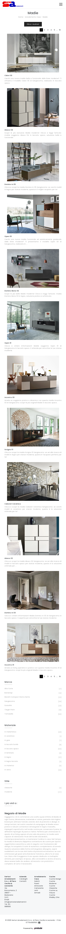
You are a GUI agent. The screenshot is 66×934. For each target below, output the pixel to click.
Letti (36, 890)
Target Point (33, 710)
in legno (33, 757)
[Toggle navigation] (61, 4)
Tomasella (33, 714)
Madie (45, 17)
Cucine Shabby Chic (54, 896)
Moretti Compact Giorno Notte (33, 697)
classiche (33, 788)
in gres (33, 740)
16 (60, 30)
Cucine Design (55, 879)
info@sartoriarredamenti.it (15, 902)
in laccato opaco (33, 749)
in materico (33, 765)
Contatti (22, 881)
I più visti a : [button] (11, 803)
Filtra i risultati (33, 24)
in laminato (33, 753)
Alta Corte (33, 688)
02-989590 (8, 905)
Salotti (37, 881)
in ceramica (33, 736)
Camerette (39, 888)
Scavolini (33, 705)
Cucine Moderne (53, 882)
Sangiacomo (33, 701)
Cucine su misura (53, 891)
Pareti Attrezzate (38, 884)
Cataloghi (23, 879)
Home (20, 17)
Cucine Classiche (53, 887)
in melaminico (33, 732)
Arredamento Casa (33, 17)
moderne (33, 792)
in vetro (33, 770)
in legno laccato (33, 761)
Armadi (37, 893)
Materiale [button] (10, 725)
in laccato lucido (33, 744)
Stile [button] (7, 781)
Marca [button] (8, 681)
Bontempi (33, 693)
